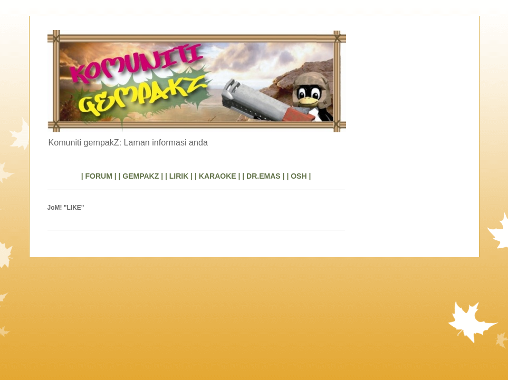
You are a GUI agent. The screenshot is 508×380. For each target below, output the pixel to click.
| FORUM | (99, 176)
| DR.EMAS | (263, 176)
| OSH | (298, 176)
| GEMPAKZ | (140, 176)
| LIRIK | (179, 176)
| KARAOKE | (217, 176)
